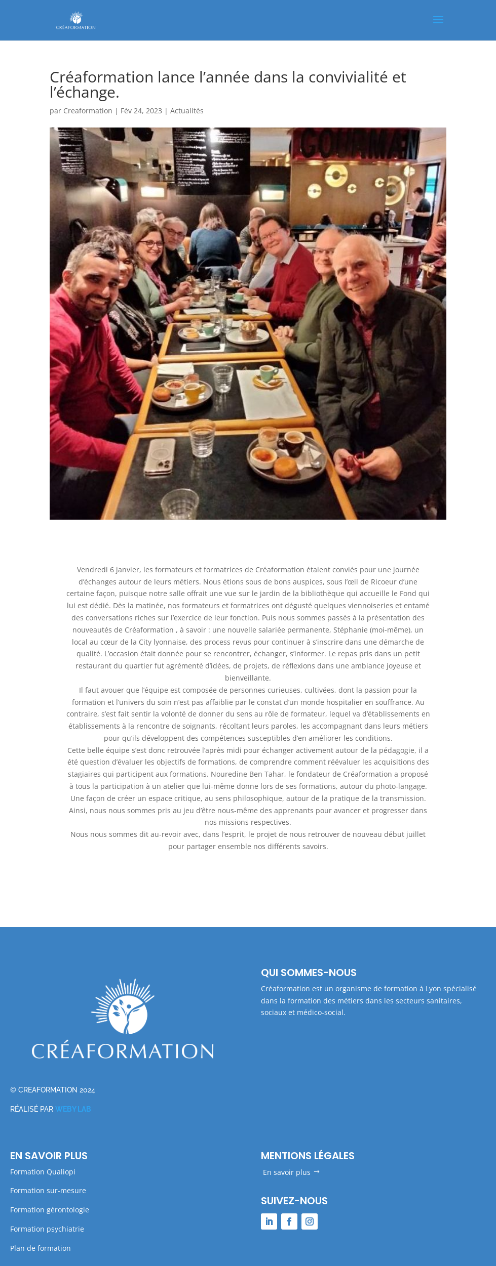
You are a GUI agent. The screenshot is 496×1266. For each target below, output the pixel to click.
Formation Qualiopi (42, 1171)
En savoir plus (287, 1172)
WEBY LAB (73, 1109)
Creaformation (87, 110)
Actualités (187, 110)
